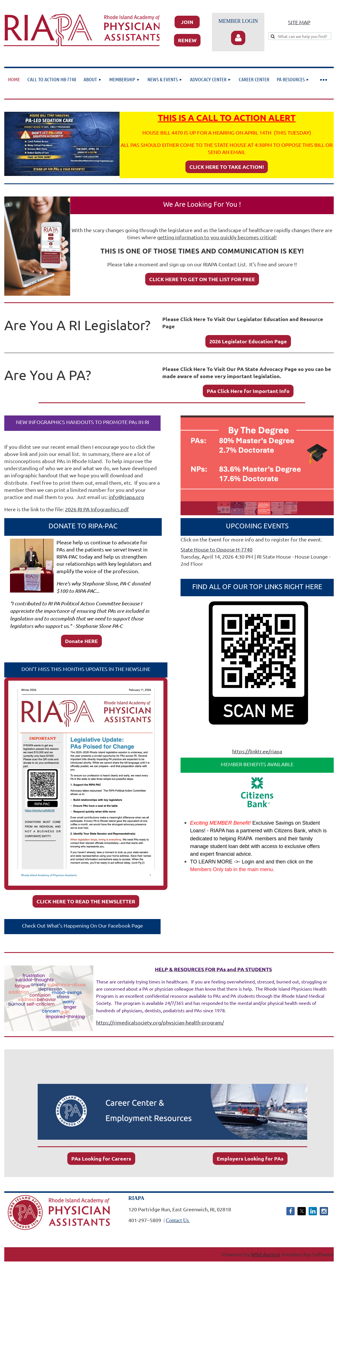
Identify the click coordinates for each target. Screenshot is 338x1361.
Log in (238, 38)
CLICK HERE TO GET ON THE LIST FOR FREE (202, 279)
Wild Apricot (265, 1254)
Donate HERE (81, 641)
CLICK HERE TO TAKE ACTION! (226, 166)
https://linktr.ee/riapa (257, 751)
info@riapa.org (126, 497)
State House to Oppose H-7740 (216, 549)
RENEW (187, 40)
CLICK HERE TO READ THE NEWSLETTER (86, 901)
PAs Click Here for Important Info (248, 391)
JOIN (187, 22)
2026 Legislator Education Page (248, 341)
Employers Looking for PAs (250, 1158)
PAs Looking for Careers (101, 1158)
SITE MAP (299, 22)
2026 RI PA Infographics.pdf (97, 509)
